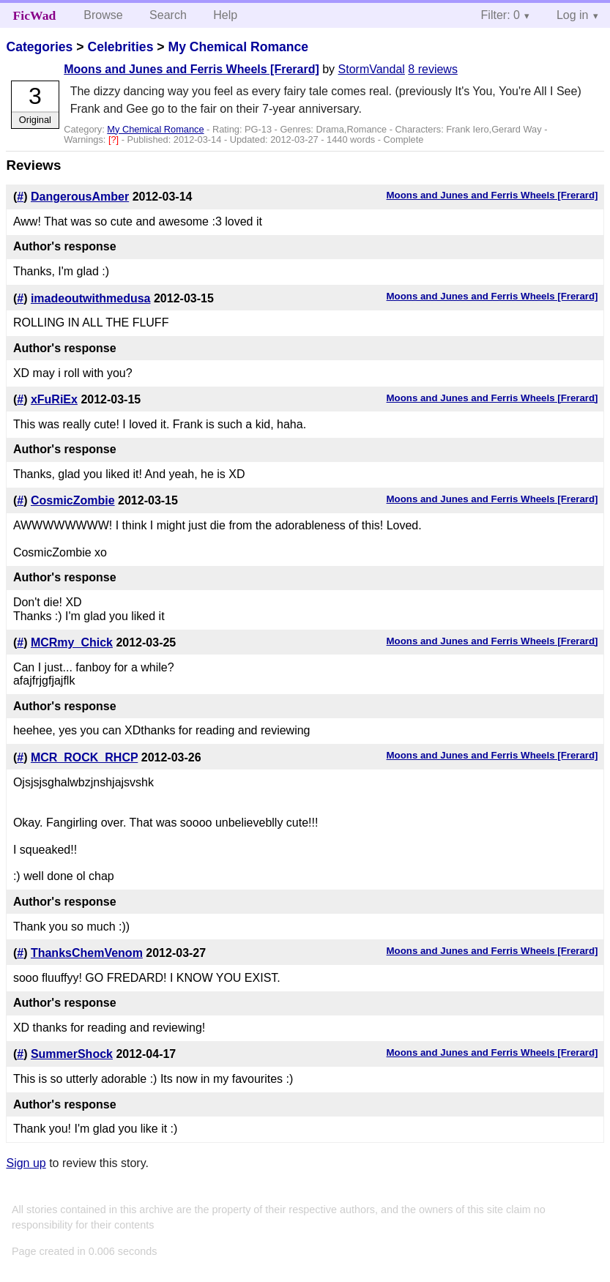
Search (168, 15)
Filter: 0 (500, 15)
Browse (102, 15)
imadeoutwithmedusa (91, 298)
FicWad (34, 15)
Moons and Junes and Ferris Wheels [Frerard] (191, 69)
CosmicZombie (73, 500)
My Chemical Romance (238, 47)
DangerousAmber (80, 196)
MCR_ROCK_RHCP (84, 757)
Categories (39, 47)
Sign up (25, 1163)
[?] (115, 139)
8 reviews (433, 69)
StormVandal (371, 69)
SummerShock (72, 1054)
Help (225, 15)
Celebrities (120, 47)
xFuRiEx (54, 399)
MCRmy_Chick (72, 642)
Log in (573, 15)
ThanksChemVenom (87, 953)
